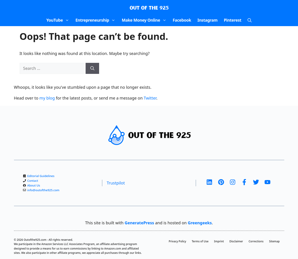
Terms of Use (200, 241)
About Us (33, 185)
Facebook (182, 20)
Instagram (207, 20)
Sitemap (274, 241)
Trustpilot (116, 183)
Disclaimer (236, 241)
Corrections (256, 241)
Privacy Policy (177, 241)
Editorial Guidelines (41, 176)
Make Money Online (145, 20)
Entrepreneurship (97, 20)
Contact (32, 181)
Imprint (219, 241)
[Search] (92, 68)
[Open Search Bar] (249, 20)
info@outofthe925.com (43, 190)
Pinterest (232, 20)
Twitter (150, 98)
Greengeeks (200, 222)
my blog (47, 98)
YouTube (59, 20)
